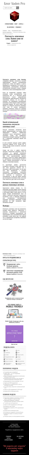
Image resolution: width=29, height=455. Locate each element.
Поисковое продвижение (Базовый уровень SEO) (15, 271)
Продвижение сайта (16, 43)
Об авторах (10, 27)
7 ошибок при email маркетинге (11, 403)
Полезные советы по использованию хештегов (14, 416)
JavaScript (8, 352)
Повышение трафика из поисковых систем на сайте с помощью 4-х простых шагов (14, 398)
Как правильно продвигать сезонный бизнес (13, 412)
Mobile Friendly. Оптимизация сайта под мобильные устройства (14, 322)
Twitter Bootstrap (9, 359)
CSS (18, 350)
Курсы (21, 24)
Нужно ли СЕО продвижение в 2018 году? (13, 389)
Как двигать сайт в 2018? (9, 406)
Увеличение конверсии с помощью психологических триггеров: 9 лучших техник (13, 401)
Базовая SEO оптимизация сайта (11, 391)
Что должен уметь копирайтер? (11, 372)
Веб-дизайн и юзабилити (8, 364)
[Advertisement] (11, 55)
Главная (18, 27)
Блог (16, 24)
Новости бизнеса (9, 361)
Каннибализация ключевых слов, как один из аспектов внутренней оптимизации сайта (14, 379)
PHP (18, 352)
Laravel (19, 359)
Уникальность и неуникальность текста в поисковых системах (13, 385)
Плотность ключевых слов (19, 253)
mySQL (7, 354)
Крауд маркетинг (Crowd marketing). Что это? (14, 381)
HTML (7, 350)
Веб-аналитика (21, 361)
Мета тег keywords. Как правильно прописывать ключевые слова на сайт (14, 377)
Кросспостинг (14, 344)
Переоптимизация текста (9, 255)
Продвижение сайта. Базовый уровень (13, 265)
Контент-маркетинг (11, 45)
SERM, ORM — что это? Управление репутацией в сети (12, 374)
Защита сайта (21, 354)
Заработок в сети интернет (21, 364)
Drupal (19, 357)
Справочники (9, 24)
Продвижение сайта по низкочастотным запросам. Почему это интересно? (14, 298)
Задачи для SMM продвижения (11, 382)
